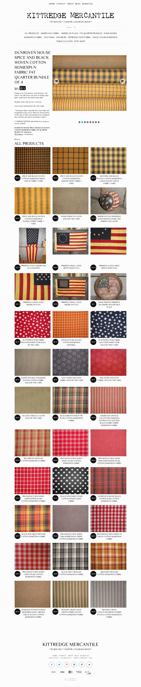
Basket (87, 4)
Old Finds (49, 37)
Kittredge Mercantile (71, 644)
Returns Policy (66, 658)
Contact (60, 4)
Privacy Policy (54, 658)
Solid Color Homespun (105, 37)
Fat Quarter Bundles (91, 33)
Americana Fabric (50, 33)
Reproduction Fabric (79, 37)
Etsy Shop (79, 41)
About (70, 4)
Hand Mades (110, 33)
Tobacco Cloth (64, 41)
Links (90, 658)
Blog (78, 4)
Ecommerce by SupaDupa (72, 679)
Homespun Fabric (33, 37)
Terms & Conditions (80, 658)
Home (52, 4)
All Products (31, 33)
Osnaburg (61, 37)
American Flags (69, 33)
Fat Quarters (28, 134)
